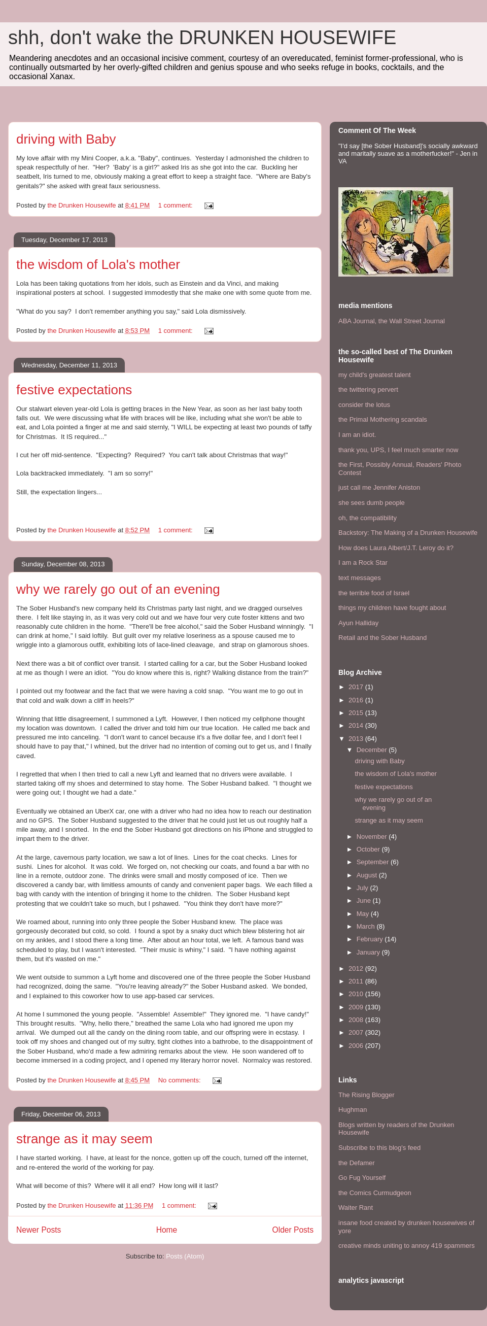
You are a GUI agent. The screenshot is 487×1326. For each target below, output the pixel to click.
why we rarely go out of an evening (118, 589)
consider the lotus (364, 405)
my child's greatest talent (374, 375)
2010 (357, 994)
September (374, 862)
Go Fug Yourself (362, 1177)
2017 (357, 687)
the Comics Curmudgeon (374, 1193)
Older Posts (293, 1230)
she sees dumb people (371, 502)
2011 (357, 981)
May (364, 913)
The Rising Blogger (366, 1095)
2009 (357, 1007)
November (373, 836)
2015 (357, 713)
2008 (357, 1020)
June (365, 900)
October (369, 849)
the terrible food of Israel (373, 593)
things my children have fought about (392, 607)
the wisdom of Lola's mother (98, 264)
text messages (359, 578)
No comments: (180, 1080)
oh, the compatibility (367, 518)
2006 (357, 1045)
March (367, 926)
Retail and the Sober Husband (382, 637)
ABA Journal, (357, 321)
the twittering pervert (368, 389)
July (363, 888)
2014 (357, 725)
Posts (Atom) (185, 1256)
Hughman (352, 1109)
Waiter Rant (355, 1207)
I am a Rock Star (363, 562)
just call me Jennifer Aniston (379, 487)
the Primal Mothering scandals (382, 419)
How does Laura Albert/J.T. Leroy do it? (396, 548)
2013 (357, 738)
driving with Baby (66, 139)
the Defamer (356, 1163)
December (373, 750)
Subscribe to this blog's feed (379, 1147)
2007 (357, 1032)
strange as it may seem (84, 1138)
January (369, 952)
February (371, 939)
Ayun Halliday (358, 623)
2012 (357, 968)
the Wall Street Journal (411, 321)
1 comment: (176, 205)
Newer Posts (38, 1230)
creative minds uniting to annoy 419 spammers (406, 1245)
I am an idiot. (357, 434)
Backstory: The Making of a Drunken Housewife (407, 532)
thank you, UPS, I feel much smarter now (398, 450)
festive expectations (74, 389)
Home (167, 1230)
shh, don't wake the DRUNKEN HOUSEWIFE (202, 37)
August (368, 875)
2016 (357, 700)
